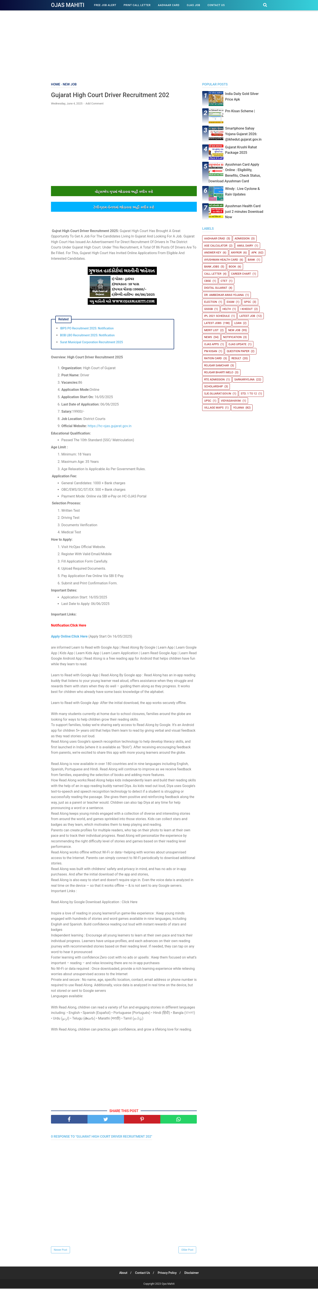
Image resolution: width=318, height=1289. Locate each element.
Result (236, 358)
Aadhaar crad (214, 238)
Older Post (187, 1250)
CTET (224, 280)
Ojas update (237, 344)
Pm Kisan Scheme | (240, 111)
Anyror (236, 252)
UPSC (207, 400)
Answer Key (212, 252)
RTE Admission (214, 379)
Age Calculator (215, 245)
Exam (230, 301)
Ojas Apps (211, 344)
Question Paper (238, 351)
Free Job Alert (105, 5)
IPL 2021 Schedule (217, 315)
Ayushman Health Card (221, 259)
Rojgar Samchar (216, 365)
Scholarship (213, 386)
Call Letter (212, 273)
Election (210, 301)
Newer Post (60, 1250)
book (232, 266)
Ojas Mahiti (67, 5)
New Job (234, 330)
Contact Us (216, 5)
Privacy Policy (167, 1273)
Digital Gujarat (215, 287)
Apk (254, 252)
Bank (251, 259)
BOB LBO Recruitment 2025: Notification (87, 335)
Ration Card (213, 358)
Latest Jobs (212, 323)
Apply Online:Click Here (69, 637)
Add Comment (94, 103)
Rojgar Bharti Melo (218, 372)
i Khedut (246, 309)
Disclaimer (192, 1273)
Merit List (211, 330)
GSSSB (208, 309)
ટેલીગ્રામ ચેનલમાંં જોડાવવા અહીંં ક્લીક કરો (124, 208)
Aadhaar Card (169, 5)
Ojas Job (193, 5)
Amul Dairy (245, 245)
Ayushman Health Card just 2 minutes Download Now (244, 211)
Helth (227, 309)
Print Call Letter (137, 5)
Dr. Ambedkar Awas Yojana (224, 295)
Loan (237, 323)
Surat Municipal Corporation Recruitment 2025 (91, 342)
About (122, 1273)
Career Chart (241, 273)
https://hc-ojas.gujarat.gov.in (110, 426)
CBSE (207, 280)
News (208, 337)
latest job (247, 315)
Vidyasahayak (231, 400)
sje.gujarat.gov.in (217, 393)
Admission (242, 238)
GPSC (247, 301)
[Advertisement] (159, 45)
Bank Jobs (211, 266)
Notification (232, 337)
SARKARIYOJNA (244, 379)
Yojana (238, 407)
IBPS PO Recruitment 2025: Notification (87, 328)
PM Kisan (210, 351)
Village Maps (214, 407)
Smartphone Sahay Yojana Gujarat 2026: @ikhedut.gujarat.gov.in (243, 133)
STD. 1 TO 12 (249, 393)
